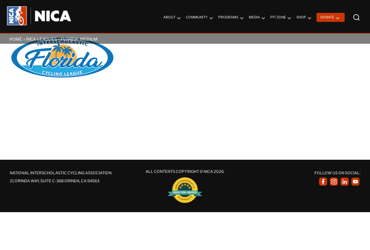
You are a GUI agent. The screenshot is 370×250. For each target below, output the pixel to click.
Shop (304, 18)
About (172, 18)
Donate (330, 18)
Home (15, 39)
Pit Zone (281, 18)
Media (257, 18)
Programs (231, 18)
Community (200, 18)
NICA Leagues (41, 39)
